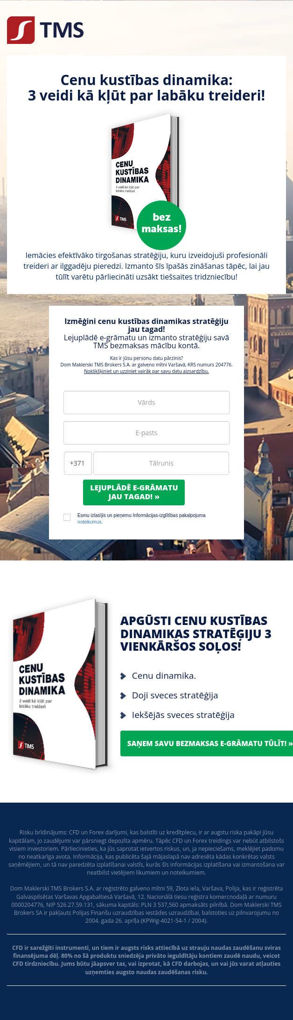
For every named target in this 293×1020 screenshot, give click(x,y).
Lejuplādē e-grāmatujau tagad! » (134, 492)
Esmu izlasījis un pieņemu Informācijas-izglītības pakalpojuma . (141, 518)
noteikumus (89, 521)
